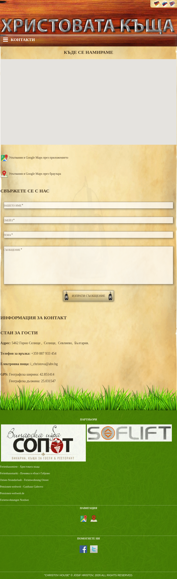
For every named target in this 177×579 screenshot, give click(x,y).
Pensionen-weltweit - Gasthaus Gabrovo (21, 486)
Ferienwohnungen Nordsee (14, 500)
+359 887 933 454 (43, 353)
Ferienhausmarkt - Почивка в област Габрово (25, 473)
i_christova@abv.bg (44, 364)
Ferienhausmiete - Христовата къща (19, 466)
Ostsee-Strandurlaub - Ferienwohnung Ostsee (24, 480)
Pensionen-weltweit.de (12, 493)
